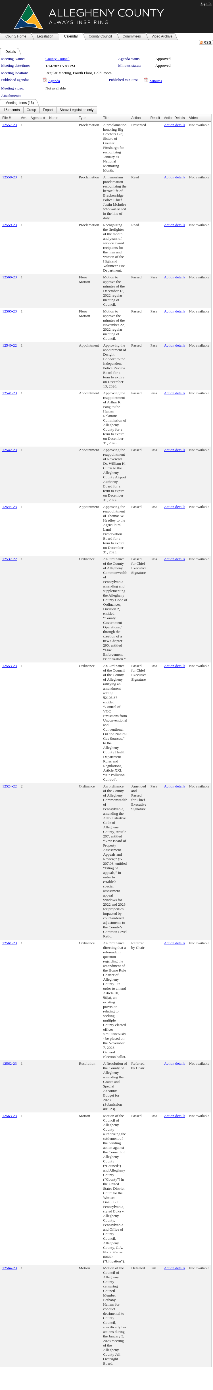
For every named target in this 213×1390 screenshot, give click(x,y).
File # (6, 118)
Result (155, 118)
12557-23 (9, 125)
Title (106, 118)
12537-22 (9, 559)
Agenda (54, 81)
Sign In (206, 3)
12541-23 (9, 393)
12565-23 (9, 311)
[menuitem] (11, 110)
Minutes (156, 81)
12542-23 (9, 450)
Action (136, 118)
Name (53, 118)
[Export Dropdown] (47, 110)
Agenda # (38, 118)
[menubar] (48, 110)
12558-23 (9, 177)
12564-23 (9, 1268)
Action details (174, 125)
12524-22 (9, 786)
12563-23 (9, 1116)
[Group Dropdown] (31, 110)
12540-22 (9, 345)
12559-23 (9, 225)
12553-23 (9, 666)
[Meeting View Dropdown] (76, 110)
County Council (57, 59)
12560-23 (9, 277)
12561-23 (9, 943)
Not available (55, 88)
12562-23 (9, 1063)
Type (82, 118)
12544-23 (9, 507)
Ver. (24, 118)
